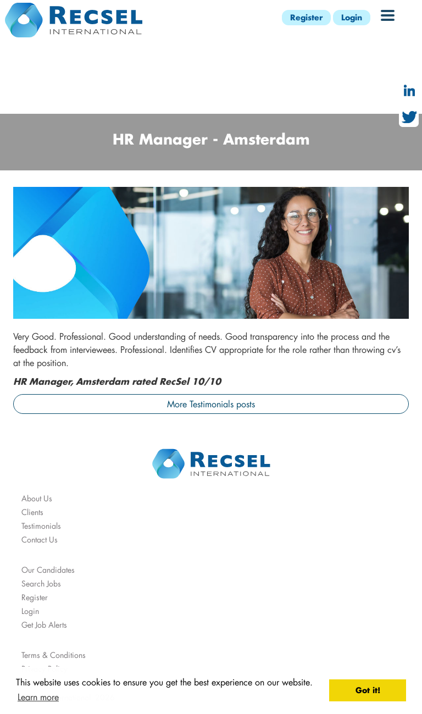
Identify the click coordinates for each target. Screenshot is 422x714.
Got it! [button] (368, 690)
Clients (32, 512)
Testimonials (41, 526)
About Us (36, 498)
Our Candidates (48, 569)
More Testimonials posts (211, 403)
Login (351, 17)
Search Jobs (41, 583)
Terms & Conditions (53, 655)
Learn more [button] (38, 696)
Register (306, 17)
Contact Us (39, 539)
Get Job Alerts (44, 624)
